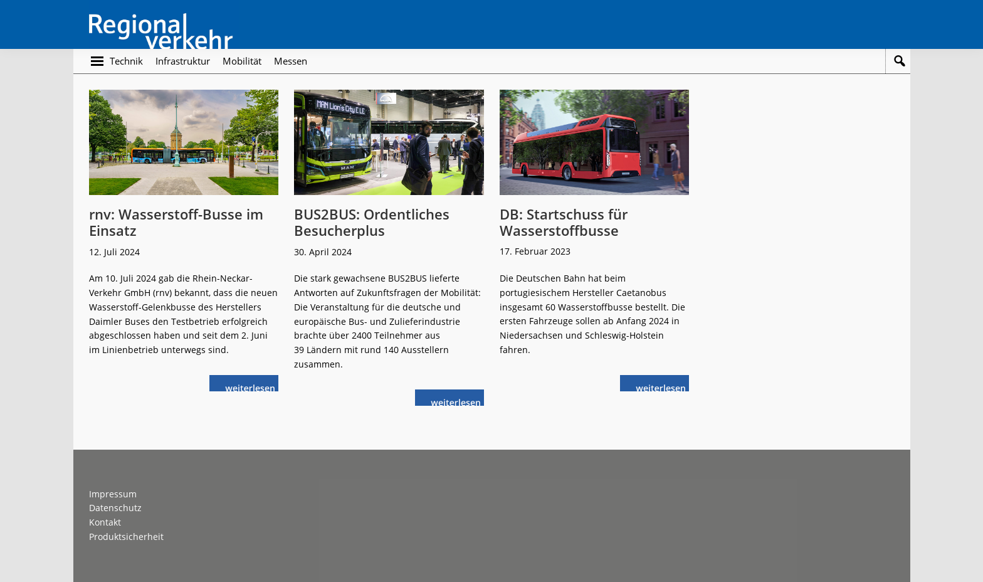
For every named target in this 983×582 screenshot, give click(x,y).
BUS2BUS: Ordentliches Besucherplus (371, 222)
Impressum (113, 494)
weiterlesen (253, 386)
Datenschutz (115, 508)
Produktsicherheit (126, 536)
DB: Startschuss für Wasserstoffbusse (564, 222)
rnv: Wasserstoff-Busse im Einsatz (176, 222)
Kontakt (105, 522)
